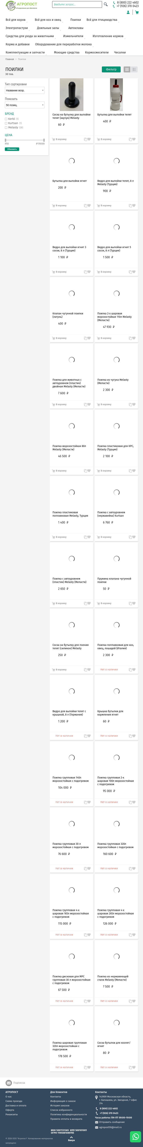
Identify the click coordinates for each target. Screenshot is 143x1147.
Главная (10, 59)
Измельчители (73, 36)
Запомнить (89, 1065)
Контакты (55, 1096)
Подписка (19, 1082)
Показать (11, 99)
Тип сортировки (16, 84)
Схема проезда (14, 1101)
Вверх (71, 1140)
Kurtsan (15, 123)
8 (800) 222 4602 (106, 1108)
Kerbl (13, 118)
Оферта (10, 1110)
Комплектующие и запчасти (25, 52)
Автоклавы (75, 28)
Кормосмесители (97, 52)
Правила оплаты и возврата (66, 1118)
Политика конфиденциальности (68, 1114)
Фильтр (111, 69)
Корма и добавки (18, 44)
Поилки (75, 20)
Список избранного (61, 1110)
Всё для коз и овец (48, 20)
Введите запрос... (65, 4)
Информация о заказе (63, 1101)
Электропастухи (17, 28)
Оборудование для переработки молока (63, 44)
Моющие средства (67, 52)
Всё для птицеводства (102, 20)
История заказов (59, 1105)
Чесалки (120, 52)
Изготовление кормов (108, 36)
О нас (9, 1096)
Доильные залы (48, 28)
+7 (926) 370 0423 (106, 1113)
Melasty (15, 127)
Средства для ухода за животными (30, 36)
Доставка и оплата (16, 1105)
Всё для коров (16, 20)
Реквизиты (12, 1114)
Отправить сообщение (112, 1122)
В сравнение (83, 1067)
